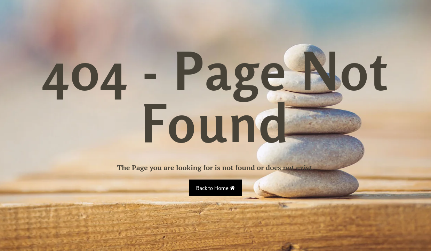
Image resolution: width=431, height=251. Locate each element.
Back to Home (215, 187)
